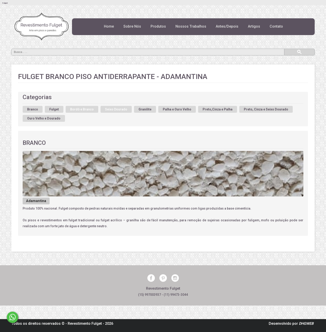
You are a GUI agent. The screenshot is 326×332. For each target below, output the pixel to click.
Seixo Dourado (116, 109)
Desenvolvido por (291, 323)
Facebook (151, 278)
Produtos (158, 26)
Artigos (254, 26)
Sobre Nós (132, 26)
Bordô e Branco (82, 109)
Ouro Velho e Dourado (43, 118)
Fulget (54, 109)
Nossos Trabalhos (190, 26)
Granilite (145, 109)
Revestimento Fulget (85, 323)
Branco (32, 109)
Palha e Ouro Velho (177, 109)
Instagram (175, 278)
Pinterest (163, 278)
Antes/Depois (227, 26)
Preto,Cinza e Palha (218, 109)
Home (109, 26)
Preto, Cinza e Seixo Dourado (266, 109)
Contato (276, 26)
